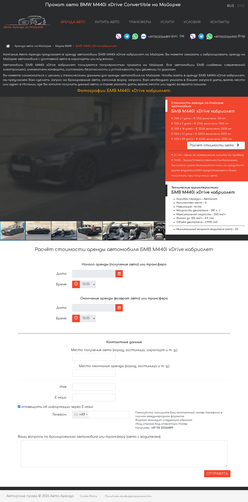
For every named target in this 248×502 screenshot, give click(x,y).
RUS (230, 6)
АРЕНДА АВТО (72, 22)
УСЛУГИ (167, 22)
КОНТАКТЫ (219, 22)
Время (61, 284)
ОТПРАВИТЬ (217, 473)
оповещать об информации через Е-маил (55, 407)
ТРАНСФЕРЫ (140, 22)
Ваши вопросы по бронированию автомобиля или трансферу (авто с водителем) (89, 437)
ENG (240, 6)
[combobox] (81, 414)
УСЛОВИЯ (192, 22)
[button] (162, 158)
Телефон (59, 414)
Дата (61, 274)
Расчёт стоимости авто (215, 145)
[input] (94, 274)
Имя (63, 387)
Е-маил (60, 397)
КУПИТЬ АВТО (107, 22)
